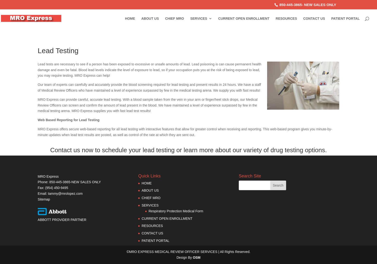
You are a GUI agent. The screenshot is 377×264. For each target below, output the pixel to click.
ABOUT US (150, 18)
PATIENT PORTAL (345, 18)
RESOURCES (286, 18)
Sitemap (44, 199)
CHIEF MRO (174, 18)
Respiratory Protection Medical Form (176, 211)
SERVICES (198, 18)
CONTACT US (314, 18)
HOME (130, 18)
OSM (197, 257)
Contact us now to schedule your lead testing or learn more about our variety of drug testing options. (188, 150)
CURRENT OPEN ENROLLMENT (244, 18)
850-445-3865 (290, 5)
